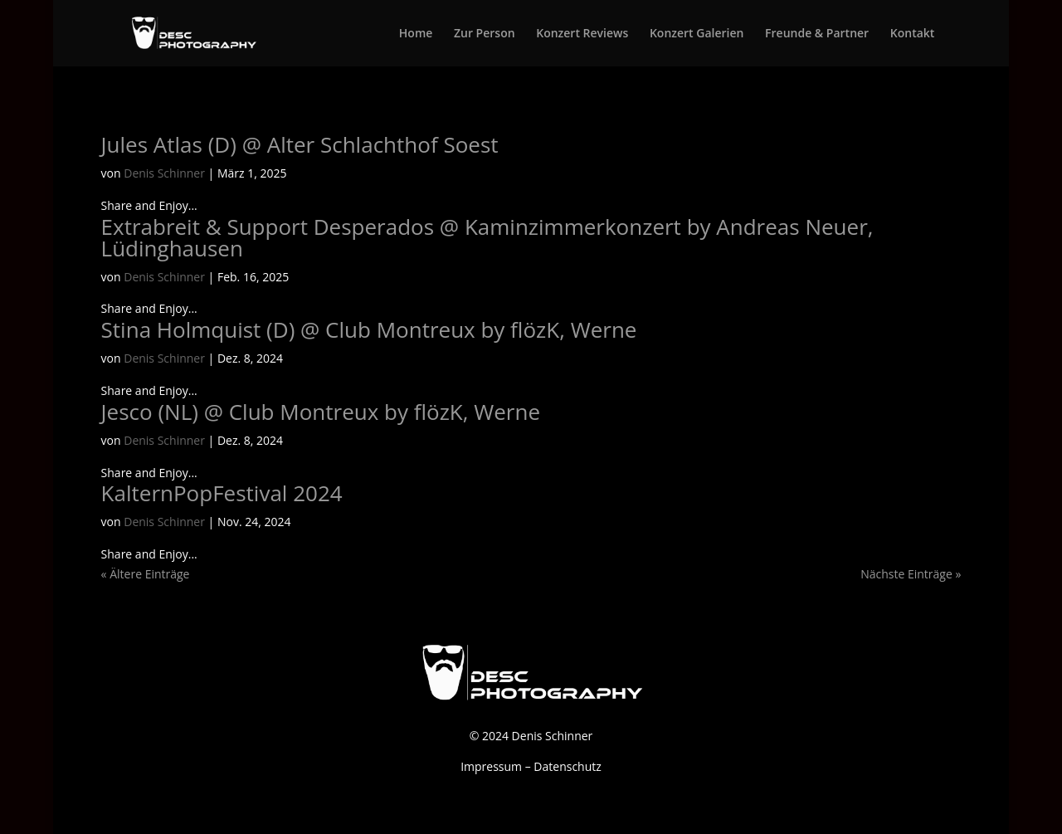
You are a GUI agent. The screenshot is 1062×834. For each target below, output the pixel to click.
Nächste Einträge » (910, 574)
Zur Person (484, 34)
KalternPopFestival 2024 (222, 493)
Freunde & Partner (817, 34)
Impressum (491, 766)
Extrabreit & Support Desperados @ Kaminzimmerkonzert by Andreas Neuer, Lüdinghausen (487, 237)
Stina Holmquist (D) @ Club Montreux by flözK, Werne (369, 329)
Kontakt (912, 34)
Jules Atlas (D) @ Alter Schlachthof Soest (300, 144)
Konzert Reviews (582, 34)
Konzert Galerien (697, 34)
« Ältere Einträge (145, 574)
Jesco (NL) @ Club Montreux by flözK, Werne (320, 412)
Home (416, 34)
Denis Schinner (164, 173)
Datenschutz (567, 766)
